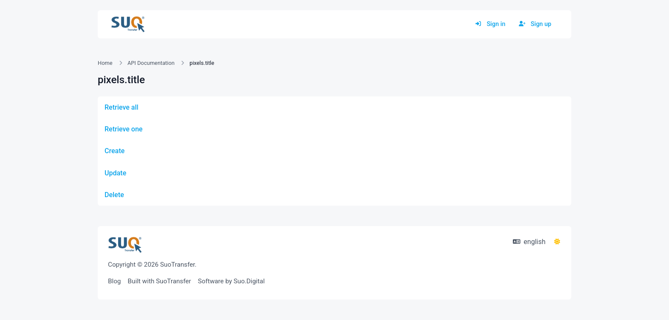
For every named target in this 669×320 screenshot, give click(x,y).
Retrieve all (121, 107)
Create (115, 151)
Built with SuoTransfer (159, 281)
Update (115, 173)
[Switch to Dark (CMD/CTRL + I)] (557, 241)
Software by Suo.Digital (231, 281)
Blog (114, 281)
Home (105, 63)
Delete (114, 195)
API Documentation (151, 63)
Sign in (490, 24)
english (529, 242)
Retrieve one (124, 129)
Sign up (535, 24)
